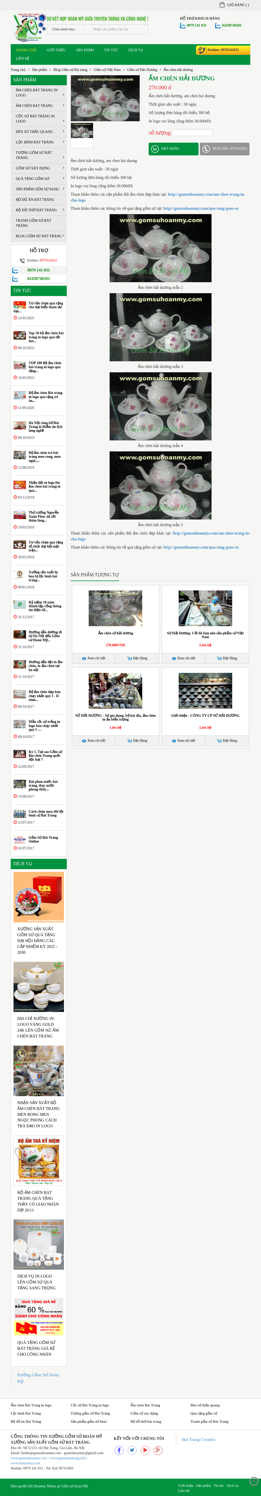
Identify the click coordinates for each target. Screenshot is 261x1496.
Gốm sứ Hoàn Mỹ (74, 1486)
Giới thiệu (56, 50)
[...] (118, 29)
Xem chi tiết (94, 658)
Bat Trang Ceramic (199, 1439)
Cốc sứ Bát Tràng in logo (40, 118)
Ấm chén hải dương (178, 70)
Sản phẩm (85, 50)
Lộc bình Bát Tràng (40, 142)
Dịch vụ (135, 50)
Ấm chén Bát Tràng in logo (40, 92)
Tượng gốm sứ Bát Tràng (40, 155)
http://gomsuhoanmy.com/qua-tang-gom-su (201, 208)
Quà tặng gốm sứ (40, 178)
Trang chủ (26, 50)
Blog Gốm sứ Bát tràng (70, 70)
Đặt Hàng (137, 658)
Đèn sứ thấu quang (40, 131)
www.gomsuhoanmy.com (29, 1458)
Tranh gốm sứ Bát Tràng (33, 223)
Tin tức (111, 50)
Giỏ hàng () (234, 5)
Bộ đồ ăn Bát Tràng (35, 200)
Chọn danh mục (69, 29)
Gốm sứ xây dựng (40, 168)
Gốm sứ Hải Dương (142, 70)
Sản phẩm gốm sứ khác (40, 189)
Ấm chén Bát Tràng (40, 105)
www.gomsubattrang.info (68, 1458)
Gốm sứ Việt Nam (107, 70)
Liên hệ (23, 58)
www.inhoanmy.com (25, 1463)
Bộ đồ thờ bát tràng (40, 210)
